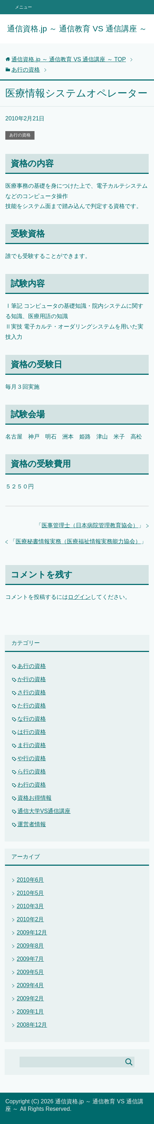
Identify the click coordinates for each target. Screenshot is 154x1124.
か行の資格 (31, 679)
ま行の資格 (31, 745)
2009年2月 (30, 998)
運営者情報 (31, 824)
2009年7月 (30, 959)
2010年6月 (30, 880)
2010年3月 (30, 906)
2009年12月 (32, 932)
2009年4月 (30, 985)
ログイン (79, 597)
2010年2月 (30, 919)
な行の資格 (31, 719)
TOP (68, 59)
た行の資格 (31, 706)
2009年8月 (30, 946)
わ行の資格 (31, 785)
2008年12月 (32, 1025)
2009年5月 (30, 972)
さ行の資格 (31, 692)
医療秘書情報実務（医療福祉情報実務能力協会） (78, 541)
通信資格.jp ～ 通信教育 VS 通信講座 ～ (77, 28)
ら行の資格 (31, 771)
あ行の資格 (20, 135)
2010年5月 (30, 893)
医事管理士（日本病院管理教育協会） (90, 525)
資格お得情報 (34, 798)
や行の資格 (31, 758)
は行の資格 (31, 732)
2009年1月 (30, 1012)
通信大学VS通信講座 (43, 811)
